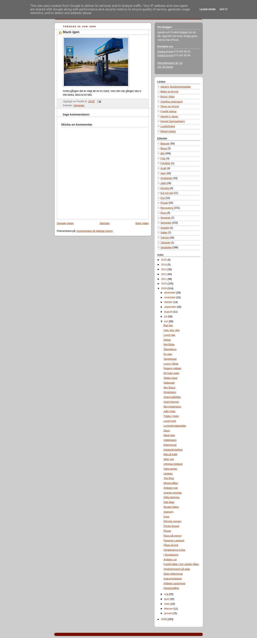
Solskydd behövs (173, 449)
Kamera (164, 188)
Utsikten (168, 473)
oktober (168, 302)
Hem (163, 173)
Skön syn (169, 459)
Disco (167, 430)
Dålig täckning (171, 497)
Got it (224, 9)
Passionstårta (171, 588)
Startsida (105, 223)
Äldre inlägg (142, 223)
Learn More (208, 9)
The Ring (169, 478)
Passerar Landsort (174, 540)
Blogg (163, 148)
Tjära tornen (170, 468)
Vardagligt (166, 247)
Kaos (166, 516)
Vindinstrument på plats (177, 569)
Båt (162, 153)
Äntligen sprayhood (174, 583)
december (170, 292)
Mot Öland (169, 387)
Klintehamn (170, 392)
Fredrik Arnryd (165, 55)
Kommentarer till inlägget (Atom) (94, 231)
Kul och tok (166, 193)
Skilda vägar (170, 378)
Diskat (167, 339)
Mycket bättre (171, 507)
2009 (164, 288)
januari (168, 613)
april (167, 599)
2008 (164, 619)
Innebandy (166, 178)
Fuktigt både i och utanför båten (181, 564)
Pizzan (167, 531)
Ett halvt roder (171, 373)
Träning (164, 237)
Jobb (163, 183)
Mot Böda (169, 344)
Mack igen (71, 32)
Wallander (169, 382)
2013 (164, 269)
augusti (168, 311)
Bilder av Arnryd (169, 91)
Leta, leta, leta (171, 330)
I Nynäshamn (171, 554)
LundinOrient (167, 126)
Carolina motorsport (171, 101)
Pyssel (164, 202)
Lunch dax (169, 335)
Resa (163, 213)
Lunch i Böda (171, 363)
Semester (78, 105)
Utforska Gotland (173, 464)
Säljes (163, 232)
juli (166, 316)
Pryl (162, 198)
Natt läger (169, 502)
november (170, 297)
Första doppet (171, 526)
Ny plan (168, 354)
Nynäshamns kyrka (174, 550)
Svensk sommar (173, 492)
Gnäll (163, 168)
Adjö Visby (169, 411)
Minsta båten (171, 483)
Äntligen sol (170, 559)
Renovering (166, 208)
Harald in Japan (169, 116)
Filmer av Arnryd (169, 106)
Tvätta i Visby (171, 416)
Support (164, 227)
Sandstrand (170, 359)
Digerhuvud (170, 445)
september (170, 307)
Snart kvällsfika (172, 397)
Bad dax (168, 325)
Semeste (165, 217)
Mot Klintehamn (172, 406)
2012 (164, 274)
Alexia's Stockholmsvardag (175, 86)
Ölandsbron (170, 349)
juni (166, 321)
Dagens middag (172, 368)
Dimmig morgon (173, 521)
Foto (162, 158)
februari (168, 608)
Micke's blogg (168, 131)
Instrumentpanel (173, 578)
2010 (164, 283)
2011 (164, 279)
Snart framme (171, 402)
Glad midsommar (173, 574)
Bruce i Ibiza (167, 96)
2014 (164, 264)
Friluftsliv (165, 163)
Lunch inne (170, 421)
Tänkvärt (165, 242)
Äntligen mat (171, 488)
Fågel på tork (171, 545)
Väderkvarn (170, 440)
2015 (164, 259)
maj (166, 594)
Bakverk (165, 143)
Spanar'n (169, 511)
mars (167, 603)
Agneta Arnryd (165, 51)
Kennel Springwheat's (172, 121)
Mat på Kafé (170, 454)
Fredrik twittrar (168, 111)
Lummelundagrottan (175, 425)
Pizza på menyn (173, 535)
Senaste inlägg (65, 223)
